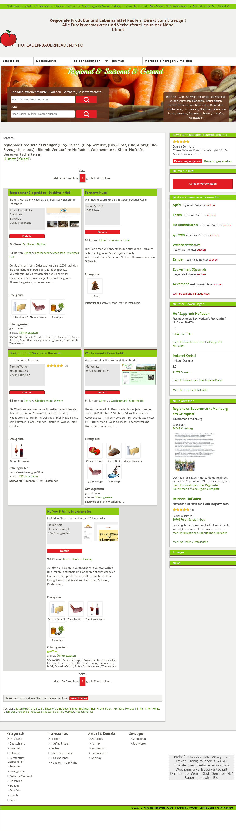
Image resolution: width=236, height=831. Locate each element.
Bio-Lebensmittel (68, 708)
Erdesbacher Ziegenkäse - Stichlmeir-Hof (39, 192)
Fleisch (109, 708)
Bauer (189, 777)
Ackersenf (181, 284)
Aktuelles (97, 739)
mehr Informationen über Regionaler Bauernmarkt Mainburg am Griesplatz (196, 487)
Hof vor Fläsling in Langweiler (69, 511)
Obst (174, 97)
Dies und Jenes (59, 758)
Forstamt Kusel (96, 192)
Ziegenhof (69, 199)
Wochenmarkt (14, 6)
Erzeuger (15, 785)
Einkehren (16, 781)
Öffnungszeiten (28, 332)
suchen (210, 205)
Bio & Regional (48, 708)
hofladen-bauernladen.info (158, 807)
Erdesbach (15, 204)
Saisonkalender (87, 61)
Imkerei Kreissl (184, 355)
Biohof (172, 105)
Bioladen (60, 6)
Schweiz (14, 753)
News (176, 563)
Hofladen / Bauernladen (207, 101)
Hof (230, 773)
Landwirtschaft (82, 518)
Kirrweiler (34, 360)
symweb (193, 807)
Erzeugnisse (17, 771)
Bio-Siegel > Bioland (34, 244)
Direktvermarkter (44, 6)
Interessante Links (62, 753)
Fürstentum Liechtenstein (15, 759)
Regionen (15, 766)
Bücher (55, 748)
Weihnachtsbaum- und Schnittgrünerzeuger (112, 199)
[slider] (54, 365)
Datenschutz (99, 753)
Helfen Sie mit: (183, 171)
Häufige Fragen (60, 743)
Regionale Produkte (28, 711)
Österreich (16, 748)
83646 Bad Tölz (182, 334)
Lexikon (55, 739)
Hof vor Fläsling (82, 559)
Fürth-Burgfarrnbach (193, 519)
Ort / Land (16, 739)
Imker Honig (152, 708)
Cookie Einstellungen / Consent (216, 807)
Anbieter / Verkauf (21, 776)
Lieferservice (52, 199)
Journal (118, 61)
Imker (140, 708)
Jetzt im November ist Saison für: (196, 197)
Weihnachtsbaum (186, 245)
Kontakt (96, 743)
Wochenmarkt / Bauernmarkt (103, 360)
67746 (51, 533)
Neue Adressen (183, 401)
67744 (13, 375)
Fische (100, 708)
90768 (176, 519)
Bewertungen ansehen (218, 161)
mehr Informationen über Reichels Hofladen (200, 533)
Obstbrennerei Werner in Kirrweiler (36, 353)
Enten (177, 215)
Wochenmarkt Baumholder (105, 353)
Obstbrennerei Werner (49, 401)
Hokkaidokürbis (185, 225)
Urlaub (14, 795)
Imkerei (66, 518)
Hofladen (29, 6)
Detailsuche (46, 61)
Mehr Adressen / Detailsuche (190, 390)
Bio (152, 6)
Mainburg (187, 428)
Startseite (11, 61)
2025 (136, 807)
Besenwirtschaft (201, 6)
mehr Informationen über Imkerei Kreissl (198, 380)
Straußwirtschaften (52, 711)
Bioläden (183, 105)
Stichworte (139, 743)
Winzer (206, 760)
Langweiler (98, 518)
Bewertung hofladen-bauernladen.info (200, 135)
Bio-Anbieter (174, 109)
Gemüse (159, 6)
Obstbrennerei (18, 360)
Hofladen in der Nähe (64, 763)
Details (27, 236)
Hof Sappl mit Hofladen (191, 313)
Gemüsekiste (199, 765)
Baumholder (129, 360)
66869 (89, 210)
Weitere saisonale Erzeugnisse (191, 293)
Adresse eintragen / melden (168, 61)
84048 (176, 428)
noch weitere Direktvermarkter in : (36, 698)
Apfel (177, 205)
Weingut (69, 711)
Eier (93, 708)
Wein (176, 6)
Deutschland (17, 743)
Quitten (179, 235)
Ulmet (9, 159)
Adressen (185, 101)
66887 (13, 223)
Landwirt (204, 777)
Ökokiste (220, 761)
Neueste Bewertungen (188, 304)
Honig (193, 760)
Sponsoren (139, 739)
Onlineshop (179, 773)
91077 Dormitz (182, 372)
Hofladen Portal (220, 765)
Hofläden (130, 708)
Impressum (98, 748)
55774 (89, 371)
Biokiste (179, 765)
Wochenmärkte (199, 105)
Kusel (23, 159)
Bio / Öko (15, 790)
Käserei (38, 199)
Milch (6, 711)
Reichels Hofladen (187, 499)
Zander (178, 259)
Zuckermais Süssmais (190, 269)
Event (13, 800)
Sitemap (96, 758)
